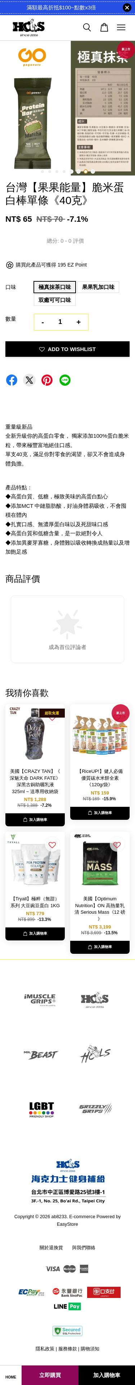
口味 (10, 287)
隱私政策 (45, 1348)
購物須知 (90, 1348)
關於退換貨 (51, 1247)
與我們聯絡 (83, 1247)
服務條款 (67, 1348)
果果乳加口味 (98, 287)
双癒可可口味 (55, 300)
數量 (10, 319)
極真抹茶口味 (55, 287)
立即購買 (50, 1375)
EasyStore (67, 1224)
